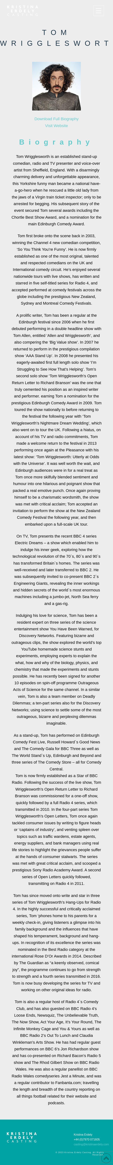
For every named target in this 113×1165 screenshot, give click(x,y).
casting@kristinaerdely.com (91, 1144)
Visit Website (56, 125)
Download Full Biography (56, 119)
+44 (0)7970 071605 (87, 1139)
